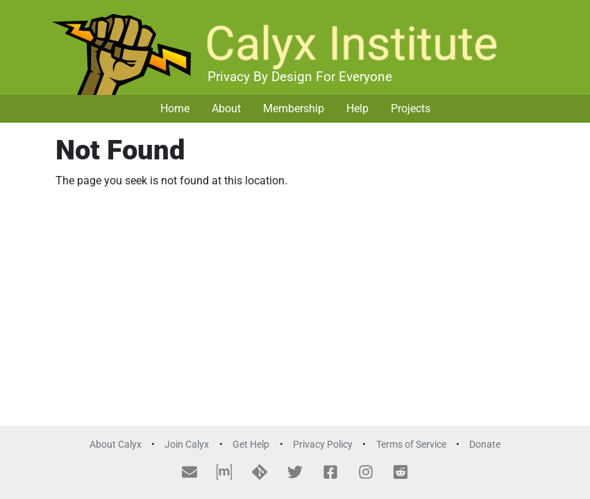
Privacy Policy (323, 444)
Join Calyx (187, 444)
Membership (293, 108)
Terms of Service (411, 444)
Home (174, 108)
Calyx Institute (351, 44)
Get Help (251, 444)
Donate (484, 444)
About (226, 108)
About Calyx (116, 444)
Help (357, 108)
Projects (410, 108)
